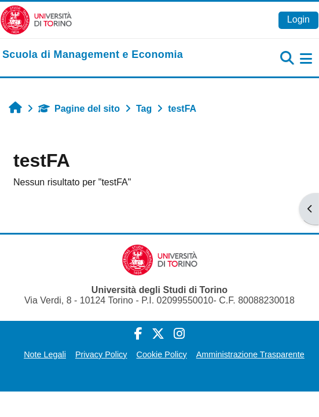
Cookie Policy (162, 354)
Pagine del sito (79, 109)
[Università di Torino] (36, 19)
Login (298, 19)
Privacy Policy (101, 354)
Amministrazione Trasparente (250, 354)
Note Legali (45, 354)
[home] (92, 55)
